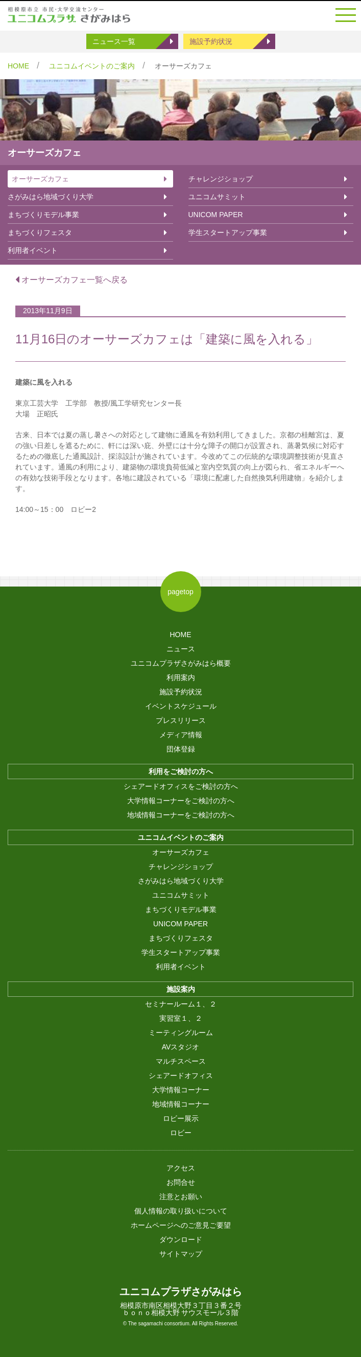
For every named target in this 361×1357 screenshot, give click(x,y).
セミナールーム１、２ (180, 1004)
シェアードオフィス (181, 1075)
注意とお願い (180, 1196)
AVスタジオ (181, 1047)
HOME (18, 66)
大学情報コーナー (180, 1090)
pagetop (180, 592)
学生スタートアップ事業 (227, 232)
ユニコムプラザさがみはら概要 (181, 663)
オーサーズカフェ (40, 179)
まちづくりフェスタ (40, 232)
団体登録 (180, 749)
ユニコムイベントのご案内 (92, 66)
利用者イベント (33, 250)
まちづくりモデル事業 (43, 214)
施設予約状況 (210, 41)
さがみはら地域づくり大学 (50, 197)
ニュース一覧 (113, 41)
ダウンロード (180, 1239)
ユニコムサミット (217, 197)
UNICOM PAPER (215, 214)
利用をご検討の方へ (181, 771)
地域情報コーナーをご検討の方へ (180, 815)
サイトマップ (180, 1254)
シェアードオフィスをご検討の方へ (181, 786)
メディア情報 (180, 735)
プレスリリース (181, 720)
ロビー (180, 1133)
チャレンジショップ (220, 179)
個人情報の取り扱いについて (180, 1211)
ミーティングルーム (181, 1032)
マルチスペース (181, 1061)
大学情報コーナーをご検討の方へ (180, 801)
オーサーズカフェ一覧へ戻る (71, 279)
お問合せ (180, 1182)
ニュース (180, 649)
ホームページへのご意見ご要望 (181, 1225)
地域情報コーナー (180, 1104)
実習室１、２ (180, 1018)
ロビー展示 (181, 1118)
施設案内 (180, 989)
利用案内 (180, 677)
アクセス (180, 1168)
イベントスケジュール (180, 706)
